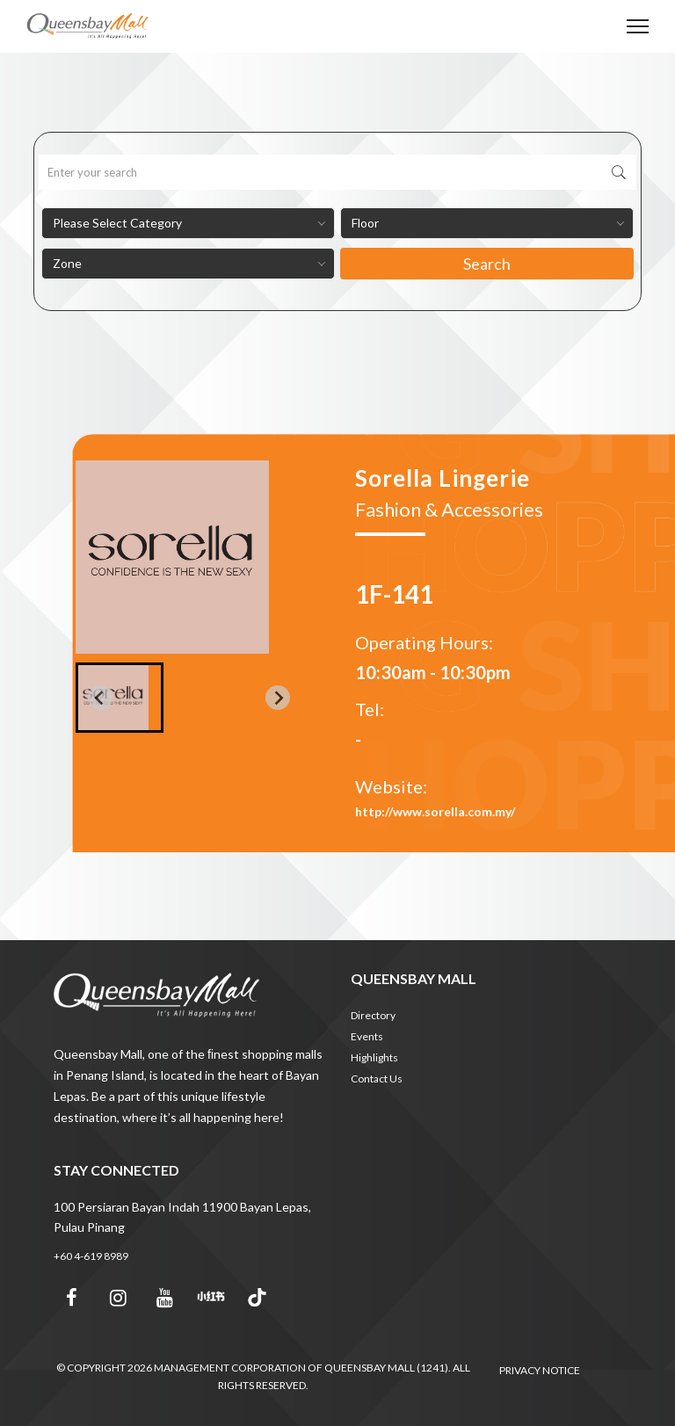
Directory (373, 1015)
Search (487, 263)
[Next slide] (277, 697)
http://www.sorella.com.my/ (435, 811)
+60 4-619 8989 (91, 1256)
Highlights (374, 1057)
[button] (119, 697)
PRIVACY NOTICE (539, 1370)
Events (367, 1036)
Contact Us (377, 1078)
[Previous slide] (100, 697)
